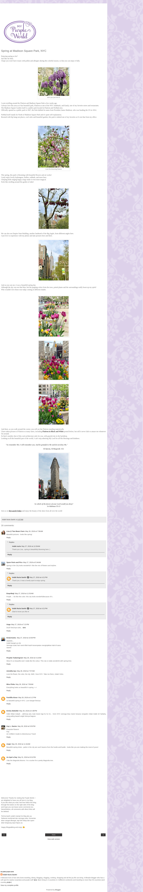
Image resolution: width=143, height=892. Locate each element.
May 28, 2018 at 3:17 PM (27, 697)
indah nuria (16, 546)
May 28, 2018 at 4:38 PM (28, 711)
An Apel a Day (11, 757)
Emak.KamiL (11, 638)
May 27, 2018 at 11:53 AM (24, 593)
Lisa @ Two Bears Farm (15, 531)
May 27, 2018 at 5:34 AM (32, 562)
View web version (53, 839)
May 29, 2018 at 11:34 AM (21, 744)
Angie (8, 744)
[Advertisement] (54, 6)
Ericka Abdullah (12, 711)
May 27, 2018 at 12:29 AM (30, 546)
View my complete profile (9, 885)
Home (53, 835)
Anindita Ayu (11, 671)
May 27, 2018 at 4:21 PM (38, 577)
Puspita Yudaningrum (14, 658)
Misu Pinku (10, 684)
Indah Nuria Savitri (19, 577)
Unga (8, 624)
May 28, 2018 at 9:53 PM (26, 726)
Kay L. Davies (11, 726)
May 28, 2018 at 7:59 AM (24, 684)
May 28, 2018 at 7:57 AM (26, 671)
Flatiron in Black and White (53, 431)
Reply (8, 537)
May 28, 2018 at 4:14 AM (32, 658)
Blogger (58, 890)
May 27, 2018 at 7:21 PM (20, 624)
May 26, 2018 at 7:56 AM (34, 531)
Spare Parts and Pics (14, 562)
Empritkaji (10, 593)
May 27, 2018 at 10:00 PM (26, 638)
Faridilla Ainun (12, 697)
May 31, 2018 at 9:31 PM (27, 757)
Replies (11, 542)
